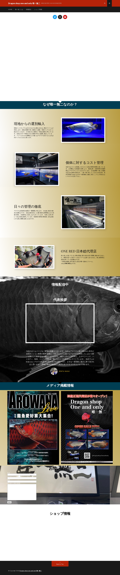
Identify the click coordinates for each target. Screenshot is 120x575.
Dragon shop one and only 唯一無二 (31, 571)
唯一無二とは (19, 9)
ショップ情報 (38, 9)
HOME (10, 9)
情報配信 (28, 9)
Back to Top (60, 564)
